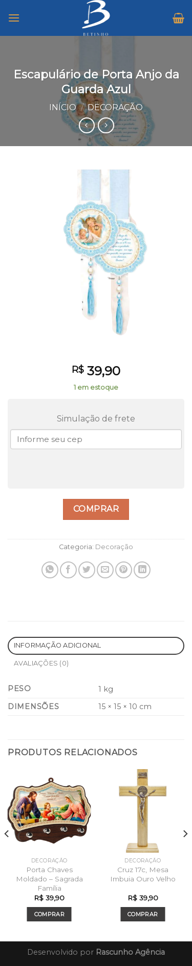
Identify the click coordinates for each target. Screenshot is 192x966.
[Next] (185, 854)
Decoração (115, 107)
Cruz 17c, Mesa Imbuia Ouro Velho (143, 874)
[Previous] (7, 854)
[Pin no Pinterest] (123, 569)
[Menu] (14, 17)
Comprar (96, 509)
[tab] (96, 646)
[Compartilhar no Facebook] (68, 569)
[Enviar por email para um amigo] (105, 569)
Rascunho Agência (130, 952)
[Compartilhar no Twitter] (86, 569)
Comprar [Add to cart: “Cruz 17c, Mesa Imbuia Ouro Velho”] (142, 914)
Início (62, 107)
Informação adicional (57, 645)
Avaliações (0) (41, 663)
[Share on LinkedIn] (142, 569)
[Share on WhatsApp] (49, 569)
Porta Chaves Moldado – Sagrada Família (49, 879)
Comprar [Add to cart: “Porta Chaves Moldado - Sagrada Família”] (49, 914)
